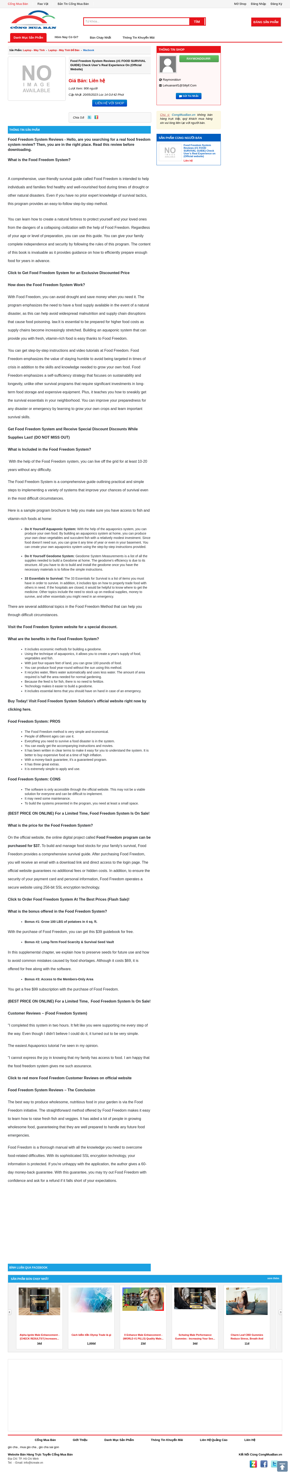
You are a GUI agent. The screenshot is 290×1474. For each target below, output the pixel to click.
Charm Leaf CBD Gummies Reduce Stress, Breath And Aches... (247, 1338)
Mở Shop (240, 4)
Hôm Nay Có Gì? (66, 37)
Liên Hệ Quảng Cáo (213, 1440)
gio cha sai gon (49, 1447)
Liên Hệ (249, 1440)
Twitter (89, 117)
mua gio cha (28, 1447)
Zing (96, 117)
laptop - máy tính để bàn (64, 50)
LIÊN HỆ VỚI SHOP (109, 103)
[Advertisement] (79, 1224)
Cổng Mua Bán (18, 4)
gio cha (13, 1447)
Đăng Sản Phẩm (266, 22)
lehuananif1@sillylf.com (179, 85)
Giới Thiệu (80, 1440)
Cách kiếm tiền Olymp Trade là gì (91, 1334)
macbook (88, 50)
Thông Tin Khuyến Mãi (139, 37)
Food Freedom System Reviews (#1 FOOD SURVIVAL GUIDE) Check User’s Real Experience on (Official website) (108, 65)
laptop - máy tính (34, 50)
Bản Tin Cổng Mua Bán (73, 4)
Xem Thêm (273, 1278)
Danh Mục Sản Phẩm (28, 37)
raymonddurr (172, 79)
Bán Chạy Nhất (100, 37)
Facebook (264, 1464)
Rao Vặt (43, 4)
